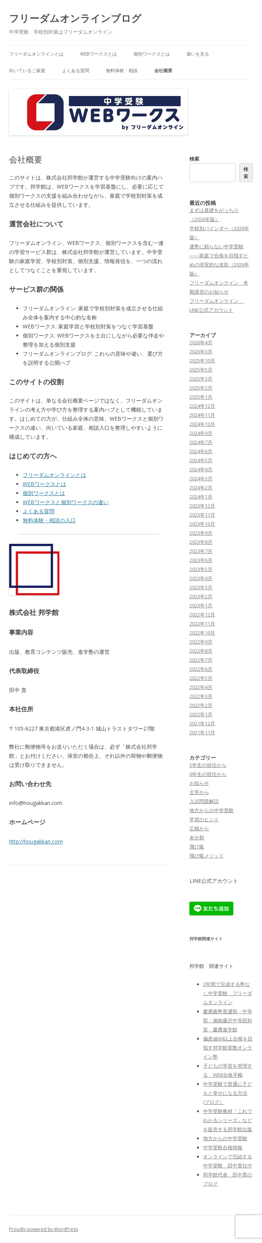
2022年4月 (200, 687)
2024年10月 (202, 424)
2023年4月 (200, 578)
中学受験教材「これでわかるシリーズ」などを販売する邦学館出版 (227, 1120)
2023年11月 (202, 514)
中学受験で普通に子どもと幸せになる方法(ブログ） (227, 1092)
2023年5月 (200, 569)
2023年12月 (202, 505)
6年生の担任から (207, 774)
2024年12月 (202, 405)
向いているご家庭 (27, 70)
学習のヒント (204, 819)
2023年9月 (200, 532)
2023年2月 (200, 596)
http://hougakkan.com (36, 841)
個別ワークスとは (151, 54)
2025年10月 (202, 360)
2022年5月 (200, 678)
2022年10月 (202, 632)
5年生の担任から (207, 765)
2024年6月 (200, 451)
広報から (199, 828)
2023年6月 (200, 560)
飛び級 (196, 846)
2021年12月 (202, 723)
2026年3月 (200, 351)
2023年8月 (200, 542)
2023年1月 (200, 605)
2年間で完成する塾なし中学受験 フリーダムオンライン (227, 993)
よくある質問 (75, 70)
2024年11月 (202, 415)
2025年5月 (200, 369)
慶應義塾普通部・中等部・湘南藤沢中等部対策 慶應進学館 (227, 1020)
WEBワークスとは (98, 54)
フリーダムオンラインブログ (75, 18)
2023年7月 (200, 551)
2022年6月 (200, 669)
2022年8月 (200, 650)
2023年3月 (200, 587)
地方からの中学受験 (211, 810)
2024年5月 (200, 460)
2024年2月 (200, 487)
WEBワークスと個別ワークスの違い (66, 502)
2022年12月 (202, 614)
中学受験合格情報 (222, 1147)
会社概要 (163, 70)
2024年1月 (200, 496)
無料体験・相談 (122, 70)
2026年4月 (200, 342)
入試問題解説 (204, 801)
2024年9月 (200, 433)
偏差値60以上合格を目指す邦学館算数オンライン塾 (228, 1047)
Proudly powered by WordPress (43, 1229)
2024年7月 (200, 442)
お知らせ (199, 783)
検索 (194, 158)
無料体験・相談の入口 (49, 520)
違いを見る (197, 54)
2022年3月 (200, 696)
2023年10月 (202, 523)
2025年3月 (200, 378)
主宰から (199, 792)
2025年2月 (200, 387)
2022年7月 (200, 659)
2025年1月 (200, 396)
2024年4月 (200, 469)
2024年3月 (200, 478)
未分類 (196, 837)
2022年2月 (200, 705)
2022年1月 (200, 714)
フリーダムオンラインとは (36, 54)
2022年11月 (202, 623)
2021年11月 (202, 732)
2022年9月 (200, 641)
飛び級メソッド (206, 855)
